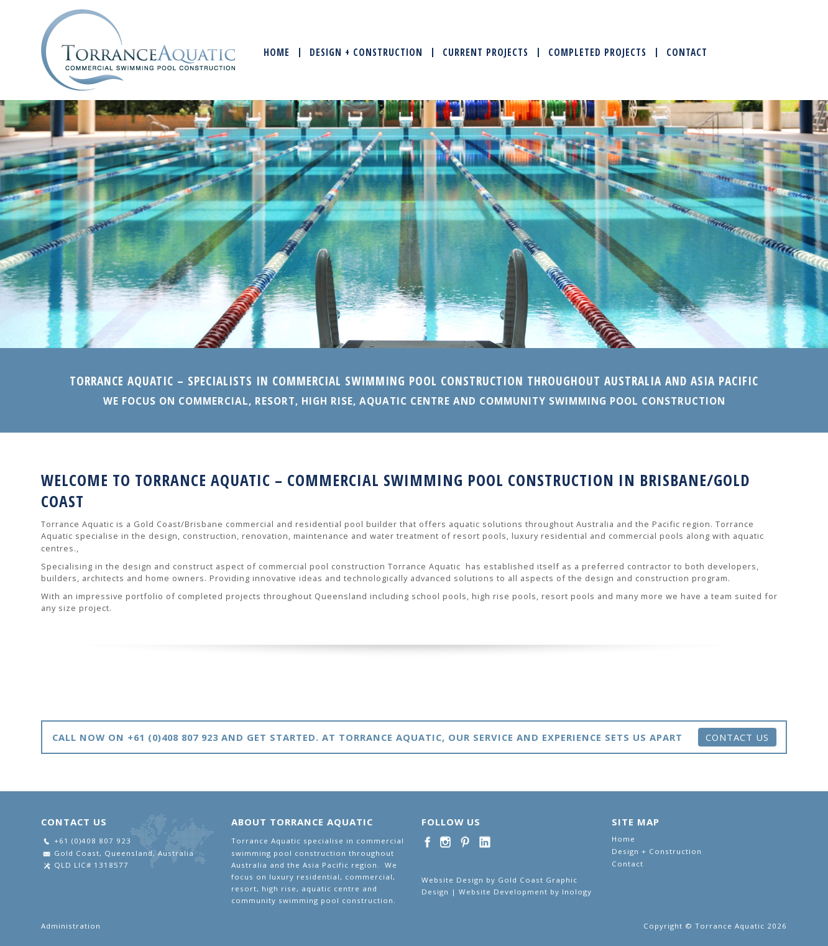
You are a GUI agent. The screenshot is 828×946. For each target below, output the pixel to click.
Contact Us (737, 737)
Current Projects (485, 52)
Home (277, 52)
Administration (71, 925)
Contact (686, 52)
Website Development (503, 891)
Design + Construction (366, 52)
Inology (577, 891)
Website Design (452, 879)
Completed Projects (597, 52)
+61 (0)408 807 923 (92, 840)
